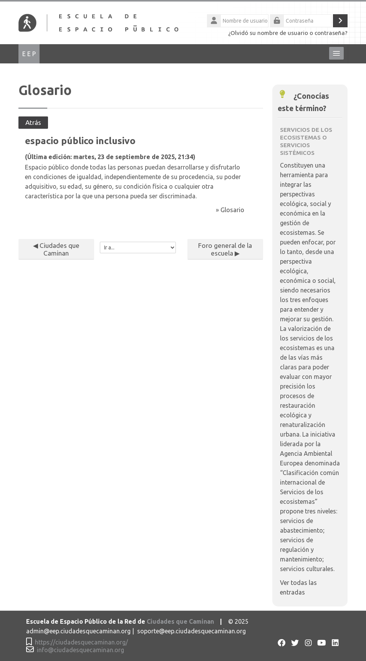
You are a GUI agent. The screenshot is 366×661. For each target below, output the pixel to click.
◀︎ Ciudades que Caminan (56, 249)
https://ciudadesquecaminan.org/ (81, 642)
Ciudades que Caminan (180, 621)
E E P (29, 53)
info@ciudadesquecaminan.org (80, 650)
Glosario (232, 209)
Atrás (33, 122)
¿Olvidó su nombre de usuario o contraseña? (288, 33)
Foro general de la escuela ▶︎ (225, 249)
